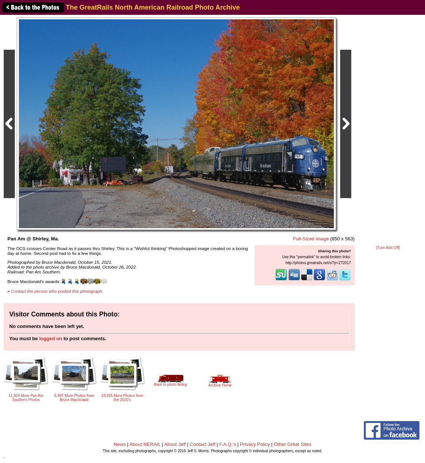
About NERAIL (144, 444)
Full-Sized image (311, 239)
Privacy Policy (255, 444)
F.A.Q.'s (227, 444)
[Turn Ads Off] (388, 248)
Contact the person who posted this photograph (56, 291)
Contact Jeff (202, 444)
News (120, 444)
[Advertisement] (388, 130)
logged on (50, 338)
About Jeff (175, 444)
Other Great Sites (292, 444)
